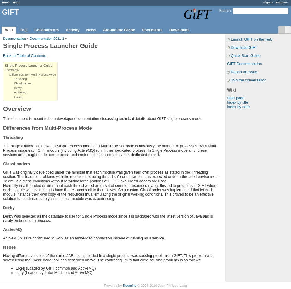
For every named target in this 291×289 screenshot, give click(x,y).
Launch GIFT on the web (251, 39)
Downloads (179, 30)
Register (282, 2)
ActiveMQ (20, 92)
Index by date (238, 107)
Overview (12, 70)
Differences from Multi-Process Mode (32, 74)
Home (6, 2)
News (91, 30)
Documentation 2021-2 (47, 38)
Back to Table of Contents (24, 56)
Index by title (237, 102)
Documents (152, 30)
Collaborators (46, 30)
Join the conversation (248, 80)
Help (16, 2)
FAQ (24, 30)
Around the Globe (119, 30)
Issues (18, 97)
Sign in (268, 2)
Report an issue (244, 72)
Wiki (9, 30)
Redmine (129, 285)
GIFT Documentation (244, 64)
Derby (18, 88)
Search (225, 10)
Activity (72, 30)
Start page (235, 98)
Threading (20, 79)
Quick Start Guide (246, 56)
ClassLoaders (22, 83)
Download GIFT (244, 47)
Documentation (14, 38)
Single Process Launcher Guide (28, 65)
